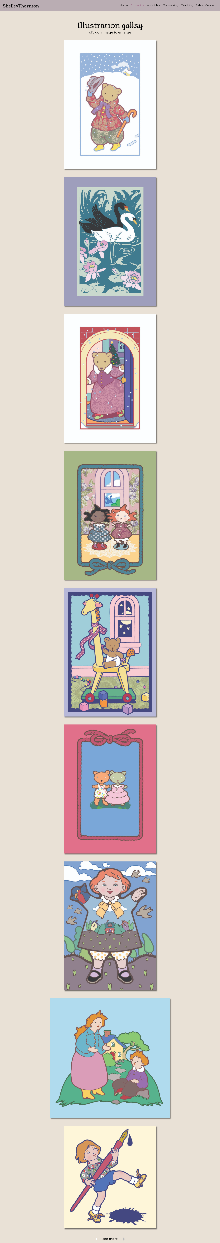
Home (124, 5)
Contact (210, 5)
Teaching (187, 5)
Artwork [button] (136, 5)
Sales (199, 5)
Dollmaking (170, 5)
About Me (153, 5)
